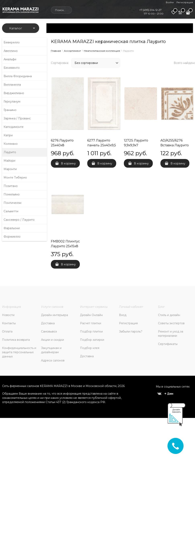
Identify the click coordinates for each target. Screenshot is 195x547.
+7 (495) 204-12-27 (150, 9)
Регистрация (185, 2)
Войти (170, 2)
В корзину (68, 163)
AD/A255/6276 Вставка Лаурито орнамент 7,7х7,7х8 (176, 145)
